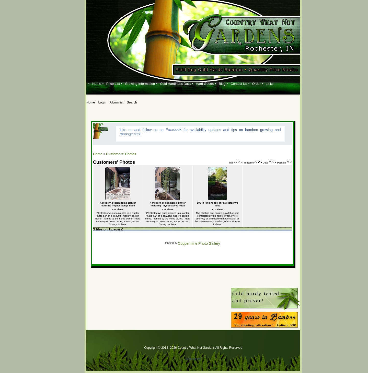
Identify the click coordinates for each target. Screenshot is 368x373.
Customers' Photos (121, 154)
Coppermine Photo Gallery (199, 243)
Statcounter (193, 359)
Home (97, 154)
